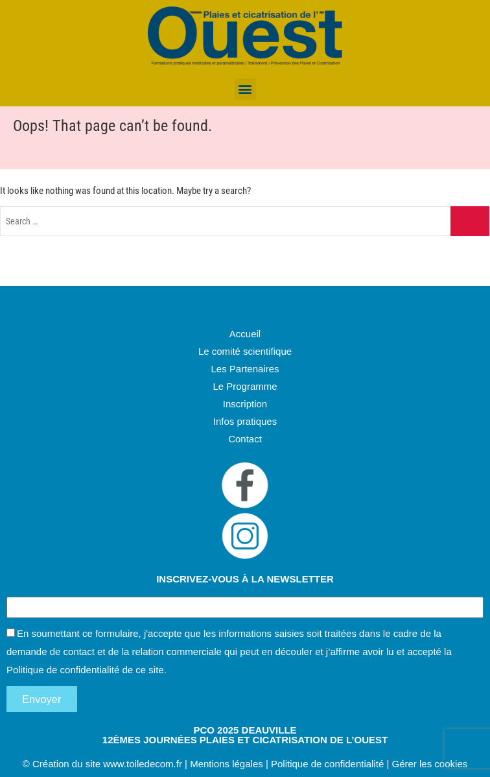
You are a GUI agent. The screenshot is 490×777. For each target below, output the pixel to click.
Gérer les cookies (430, 763)
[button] (245, 89)
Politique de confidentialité (62, 669)
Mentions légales (226, 763)
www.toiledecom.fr (142, 763)
